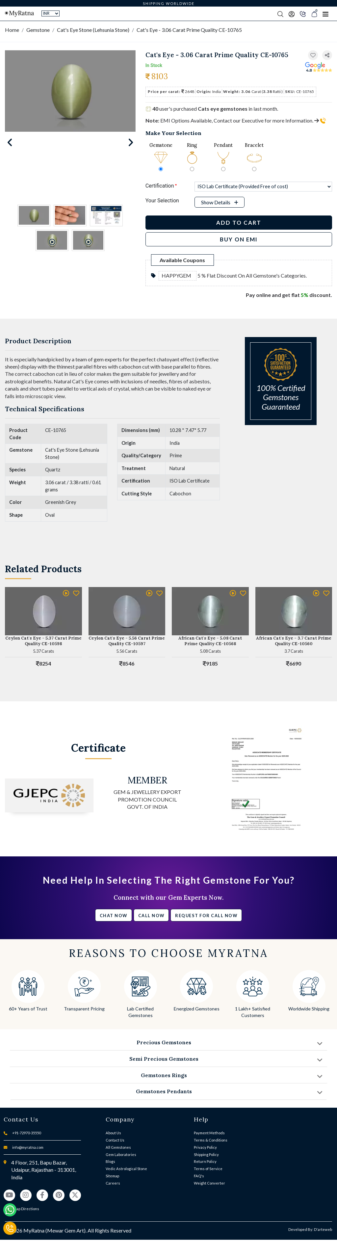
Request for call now (206, 915)
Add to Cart (238, 222)
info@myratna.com (27, 1147)
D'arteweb (323, 1229)
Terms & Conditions (210, 1140)
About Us (113, 1133)
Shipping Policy (206, 1154)
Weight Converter (209, 1183)
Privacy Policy (205, 1147)
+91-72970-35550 (26, 1133)
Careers (113, 1183)
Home (12, 30)
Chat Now (113, 915)
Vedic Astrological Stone (126, 1168)
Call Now (151, 915)
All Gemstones (118, 1147)
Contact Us (115, 1140)
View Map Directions (21, 1209)
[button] (327, 55)
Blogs (110, 1161)
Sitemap (112, 1176)
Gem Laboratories (121, 1154)
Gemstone (38, 30)
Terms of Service (208, 1168)
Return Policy (205, 1161)
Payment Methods (209, 1133)
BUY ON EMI (239, 239)
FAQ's (199, 1176)
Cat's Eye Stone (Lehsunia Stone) (93, 30)
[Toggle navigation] (325, 14)
